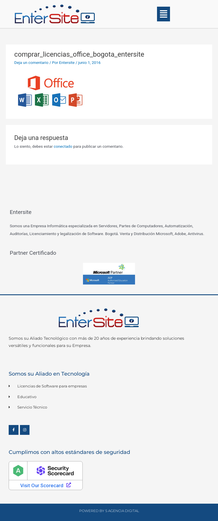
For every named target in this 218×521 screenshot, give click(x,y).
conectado (63, 146)
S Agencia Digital (122, 511)
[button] (163, 13)
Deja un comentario (31, 62)
